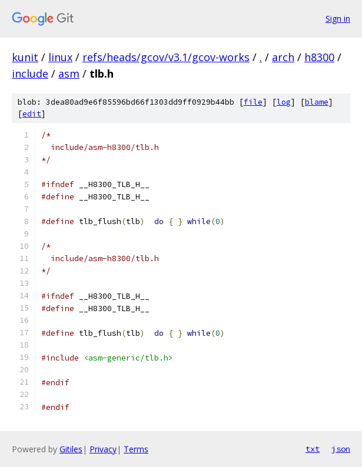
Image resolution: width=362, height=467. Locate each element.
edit (31, 114)
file (253, 102)
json (340, 448)
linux (60, 57)
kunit (25, 57)
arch (283, 57)
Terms (136, 449)
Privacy (103, 449)
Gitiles (70, 449)
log (284, 102)
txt (312, 448)
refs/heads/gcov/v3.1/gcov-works (166, 57)
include (30, 73)
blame (316, 102)
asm (68, 73)
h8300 (319, 57)
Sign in (338, 18)
